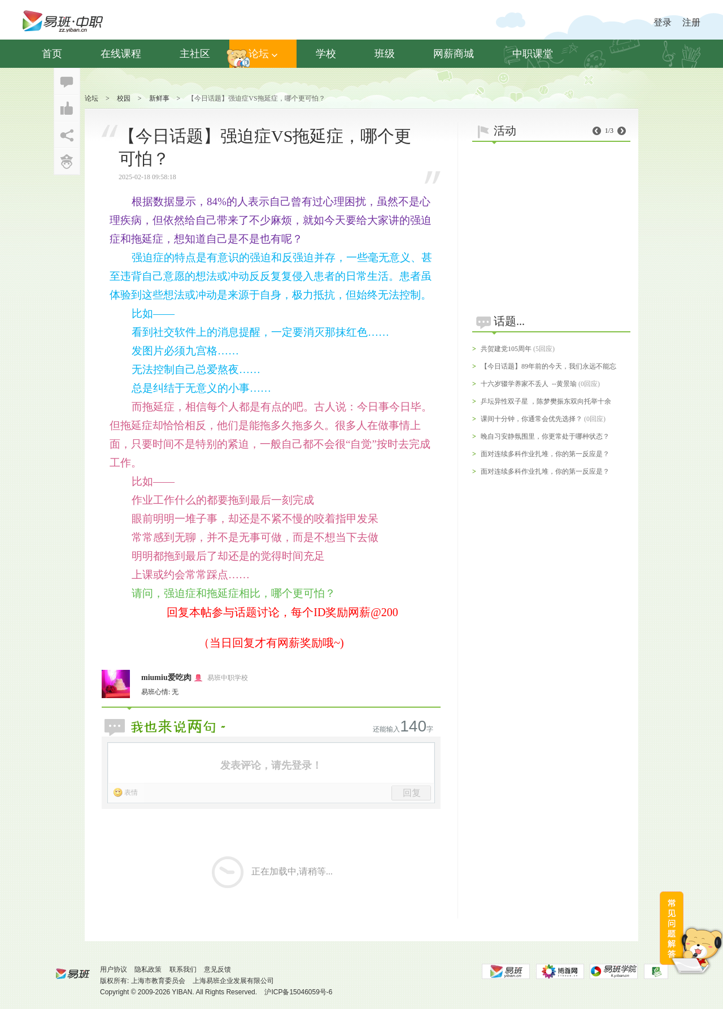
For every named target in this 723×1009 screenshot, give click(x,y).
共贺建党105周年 (506, 349)
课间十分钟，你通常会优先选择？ (531, 419)
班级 (384, 53)
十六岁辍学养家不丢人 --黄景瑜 (529, 384)
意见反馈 (217, 969)
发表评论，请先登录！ (271, 765)
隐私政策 (148, 969)
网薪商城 (453, 53)
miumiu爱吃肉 (166, 677)
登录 (663, 22)
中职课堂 (532, 53)
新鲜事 (159, 98)
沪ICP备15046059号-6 (298, 992)
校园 (123, 98)
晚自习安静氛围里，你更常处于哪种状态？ (545, 436)
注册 (691, 22)
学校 (326, 53)
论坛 (263, 53)
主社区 (195, 53)
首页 (52, 53)
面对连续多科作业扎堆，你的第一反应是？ (545, 454)
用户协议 (113, 969)
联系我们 (183, 969)
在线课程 (121, 53)
